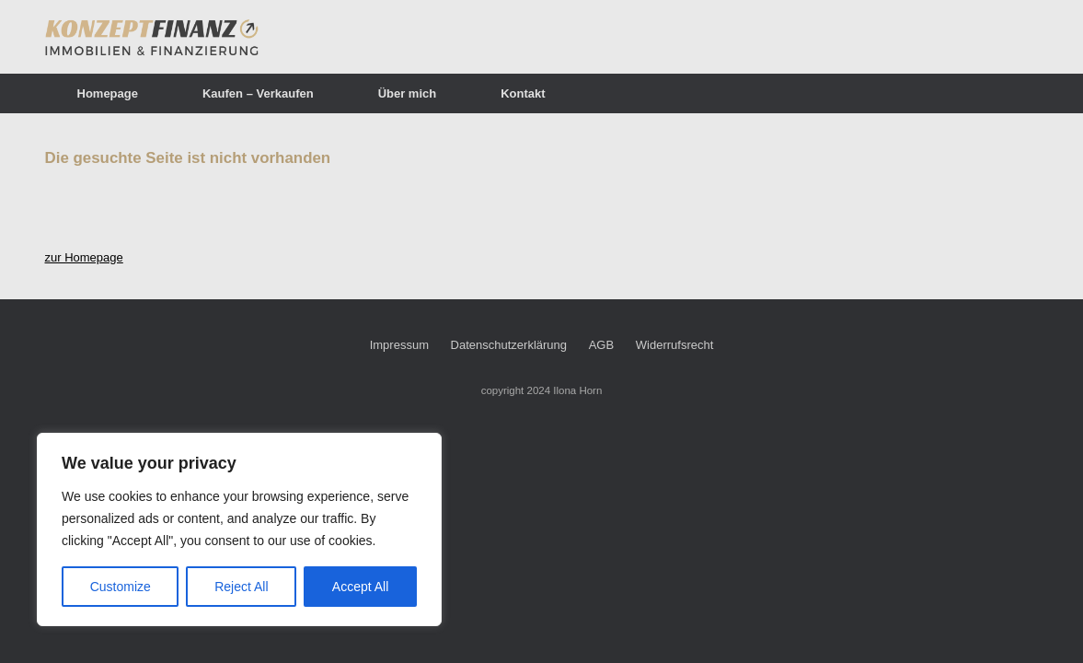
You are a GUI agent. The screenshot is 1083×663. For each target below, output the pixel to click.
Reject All (241, 586)
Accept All (360, 586)
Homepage (107, 93)
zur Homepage (84, 257)
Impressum (399, 345)
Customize (120, 586)
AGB (601, 345)
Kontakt (523, 93)
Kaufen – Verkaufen (258, 93)
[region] (239, 529)
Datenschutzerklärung (509, 345)
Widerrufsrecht (675, 345)
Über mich (407, 93)
